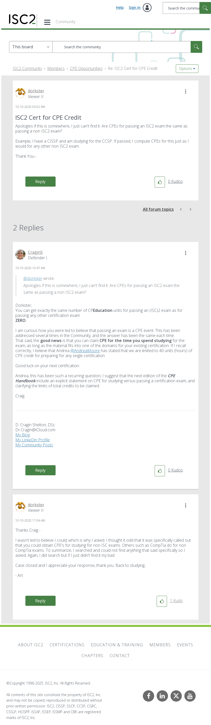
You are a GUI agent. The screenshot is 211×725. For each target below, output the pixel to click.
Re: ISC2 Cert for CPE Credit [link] (132, 68)
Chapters (92, 655)
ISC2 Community (27, 68)
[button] (185, 91)
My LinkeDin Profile (32, 440)
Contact (120, 655)
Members (56, 68)
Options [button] (185, 68)
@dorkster (32, 278)
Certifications (67, 645)
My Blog (22, 435)
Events (185, 645)
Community (65, 21)
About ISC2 (30, 645)
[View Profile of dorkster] (36, 91)
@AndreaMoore (85, 350)
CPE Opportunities (86, 68)
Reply (40, 181)
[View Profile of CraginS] (35, 252)
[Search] (187, 8)
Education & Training (117, 645)
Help (120, 7)
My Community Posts (34, 445)
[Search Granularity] (30, 47)
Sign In (135, 7)
